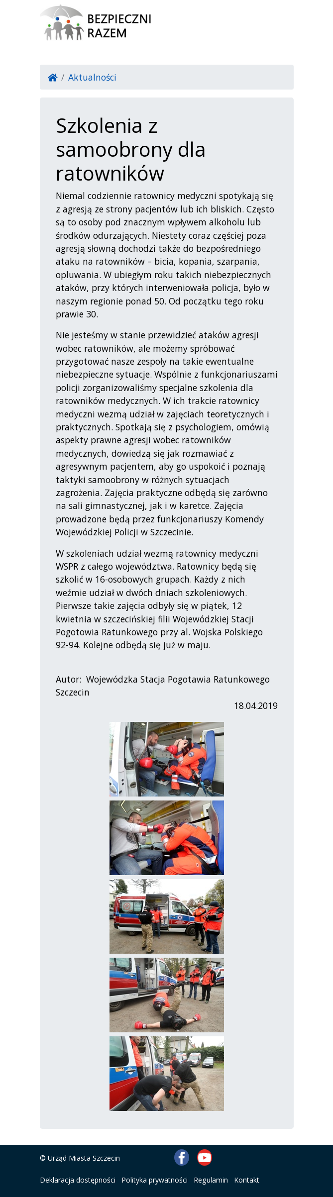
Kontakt (246, 1180)
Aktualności (92, 77)
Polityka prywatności (154, 1180)
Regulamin (211, 1180)
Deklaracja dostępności (77, 1180)
